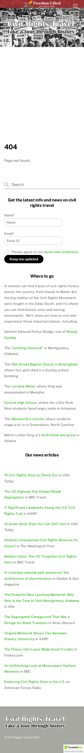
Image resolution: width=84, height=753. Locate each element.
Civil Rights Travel (19, 737)
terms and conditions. (61, 252)
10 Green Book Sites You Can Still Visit (35, 524)
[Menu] (75, 6)
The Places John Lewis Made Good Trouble (38, 649)
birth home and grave (58, 435)
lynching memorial (27, 348)
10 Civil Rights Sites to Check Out (31, 475)
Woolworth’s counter (28, 419)
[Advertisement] (42, 99)
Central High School (20, 402)
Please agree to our (41, 252)
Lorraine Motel (23, 386)
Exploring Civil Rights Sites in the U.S (34, 682)
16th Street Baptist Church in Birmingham (44, 364)
